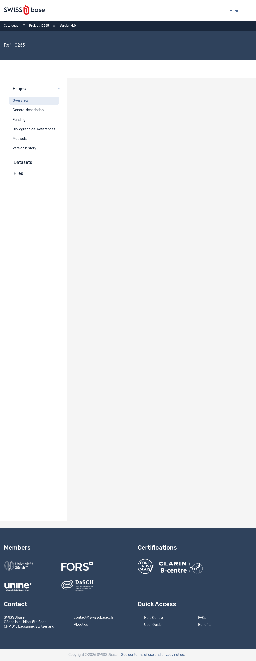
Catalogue (11, 25)
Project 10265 (39, 25)
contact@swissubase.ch (90, 617)
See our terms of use (137, 655)
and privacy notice (169, 655)
